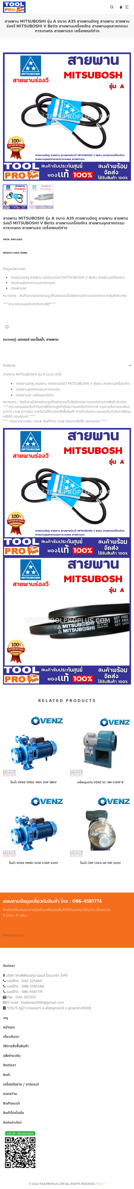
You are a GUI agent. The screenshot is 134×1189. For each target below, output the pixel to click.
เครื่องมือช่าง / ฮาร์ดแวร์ (21, 1084)
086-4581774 (32, 991)
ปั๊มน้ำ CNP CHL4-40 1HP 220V (100, 863)
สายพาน (52, 339)
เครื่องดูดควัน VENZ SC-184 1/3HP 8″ (100, 782)
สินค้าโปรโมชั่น (13, 1112)
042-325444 (32, 980)
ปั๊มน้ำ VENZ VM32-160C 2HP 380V (33, 782)
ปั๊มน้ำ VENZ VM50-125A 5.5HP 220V (33, 863)
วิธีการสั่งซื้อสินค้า (16, 1046)
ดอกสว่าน (10, 1093)
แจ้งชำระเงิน (12, 1055)
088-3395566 (33, 986)
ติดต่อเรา (9, 1065)
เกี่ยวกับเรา (11, 1036)
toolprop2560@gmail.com (42, 1002)
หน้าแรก (9, 1027)
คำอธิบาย (9, 365)
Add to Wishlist (7, 327)
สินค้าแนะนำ (11, 1103)
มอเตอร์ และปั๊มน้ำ (31, 339)
